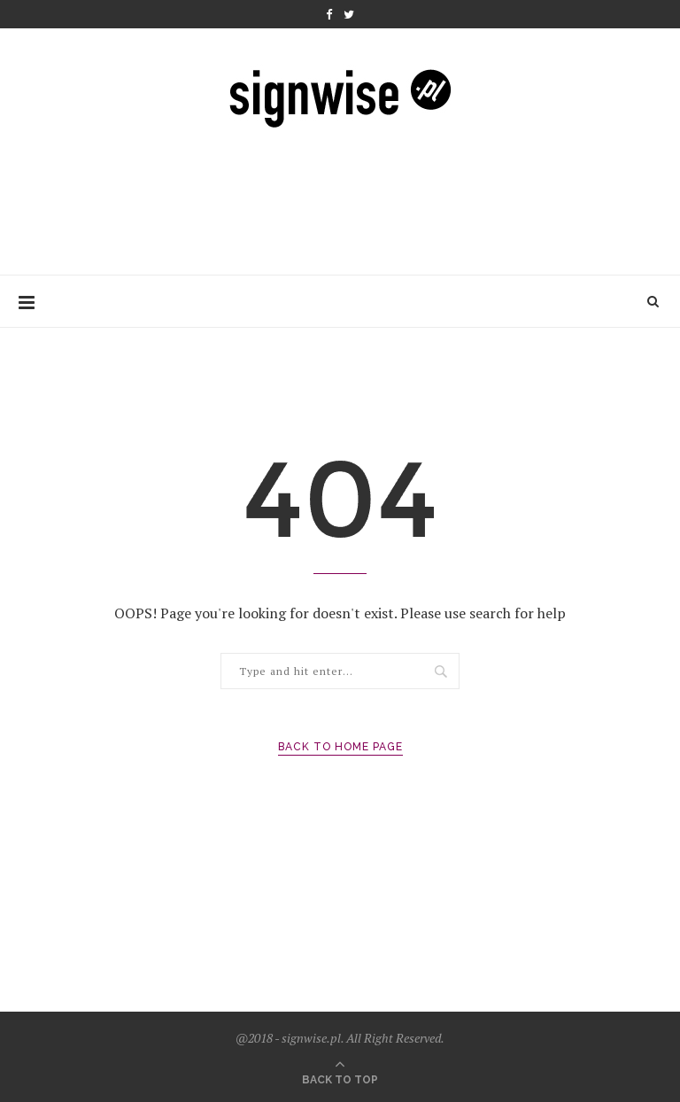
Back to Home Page (340, 747)
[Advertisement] (341, 196)
